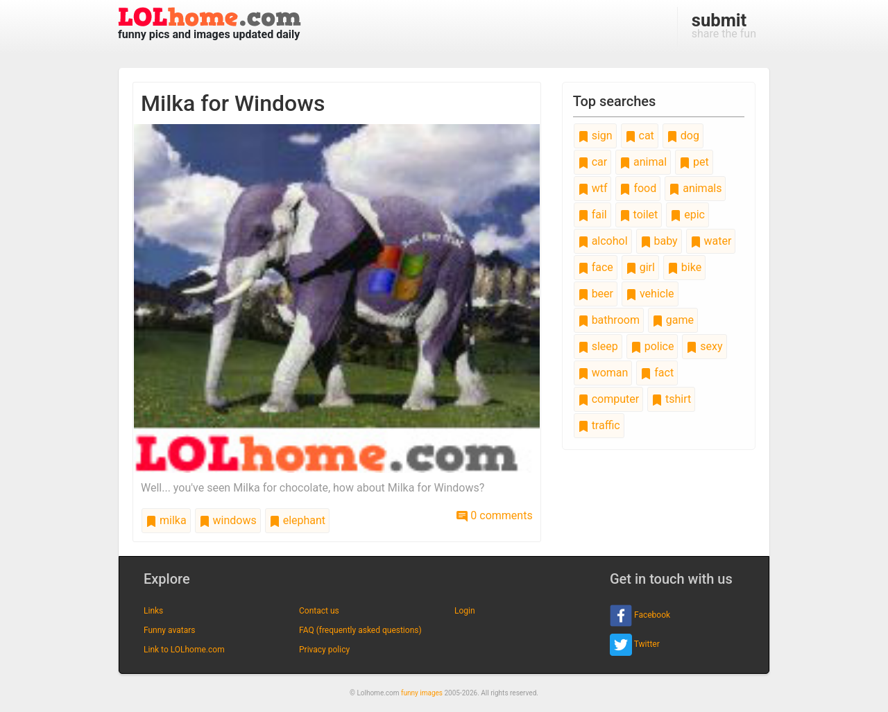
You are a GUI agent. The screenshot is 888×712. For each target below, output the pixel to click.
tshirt (671, 399)
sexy (704, 346)
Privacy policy (324, 649)
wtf (593, 188)
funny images (422, 693)
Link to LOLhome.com (184, 649)
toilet (639, 214)
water (711, 241)
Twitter (635, 645)
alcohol (603, 241)
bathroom (609, 320)
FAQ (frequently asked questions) (360, 630)
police (652, 346)
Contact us (319, 611)
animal (643, 161)
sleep (598, 346)
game (673, 320)
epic (687, 214)
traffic (599, 425)
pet (694, 161)
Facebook (640, 616)
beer (595, 293)
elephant (297, 520)
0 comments (494, 515)
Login (464, 611)
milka (166, 520)
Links (153, 611)
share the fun (724, 25)
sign (595, 135)
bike (684, 267)
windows (228, 520)
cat (639, 135)
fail (592, 214)
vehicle (650, 293)
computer (608, 399)
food (638, 188)
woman (603, 372)
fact (657, 372)
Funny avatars (169, 630)
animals (695, 188)
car (592, 161)
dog (683, 135)
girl (640, 267)
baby (659, 241)
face (595, 267)
